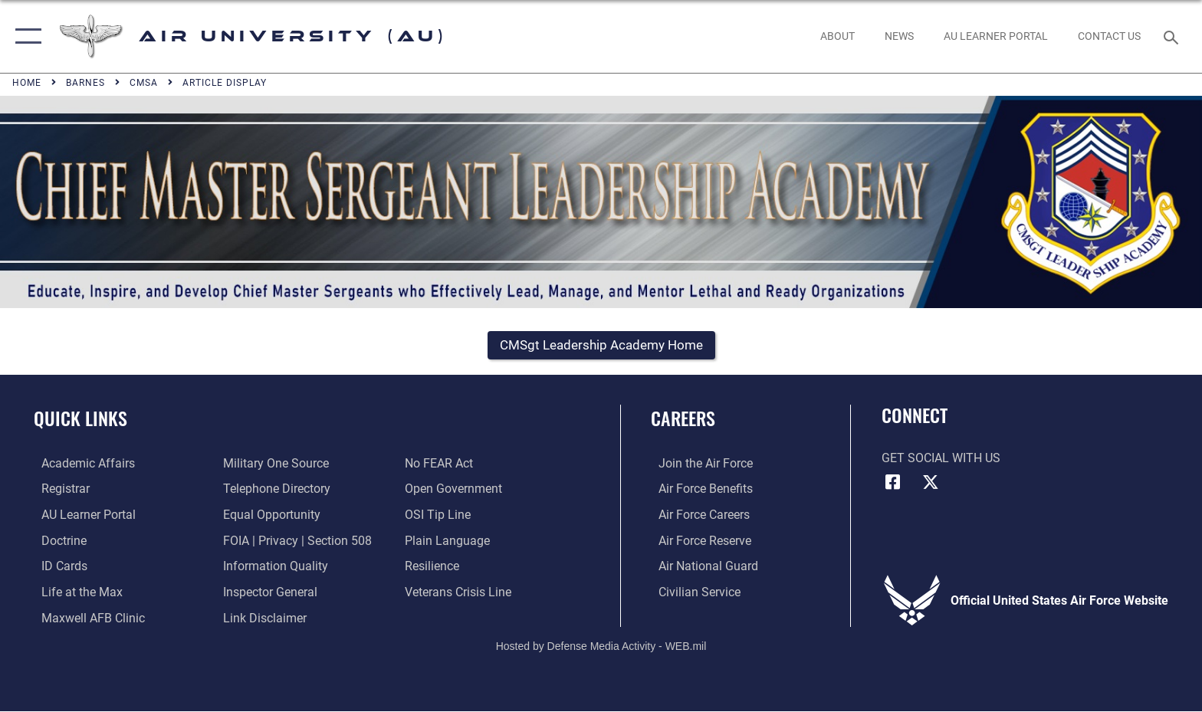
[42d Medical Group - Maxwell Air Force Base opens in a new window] (85, 618)
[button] (25, 36)
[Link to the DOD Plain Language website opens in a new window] (449, 541)
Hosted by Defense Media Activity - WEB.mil (601, 647)
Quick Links (80, 419)
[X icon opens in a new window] (930, 483)
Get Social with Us (941, 459)
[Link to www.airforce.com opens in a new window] (698, 465)
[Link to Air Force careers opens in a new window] (696, 516)
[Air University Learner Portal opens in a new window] (81, 516)
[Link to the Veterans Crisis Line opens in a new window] (460, 593)
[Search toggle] (1173, 36)
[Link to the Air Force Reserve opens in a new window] (697, 541)
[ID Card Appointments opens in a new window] (57, 567)
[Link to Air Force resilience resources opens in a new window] (434, 567)
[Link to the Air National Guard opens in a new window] (700, 567)
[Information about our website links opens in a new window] (262, 618)
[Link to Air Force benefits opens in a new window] (698, 490)
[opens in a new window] (995, 36)
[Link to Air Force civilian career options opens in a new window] (692, 593)
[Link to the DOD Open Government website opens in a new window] (455, 490)
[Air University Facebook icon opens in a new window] (893, 483)
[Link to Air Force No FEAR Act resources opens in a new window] (441, 465)
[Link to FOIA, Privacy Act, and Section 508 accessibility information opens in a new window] (295, 541)
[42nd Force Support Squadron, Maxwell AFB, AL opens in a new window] (74, 593)
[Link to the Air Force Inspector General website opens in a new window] (268, 593)
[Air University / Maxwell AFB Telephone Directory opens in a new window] (274, 490)
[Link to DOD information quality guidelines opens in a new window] (273, 567)
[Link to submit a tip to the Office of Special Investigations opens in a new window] (440, 516)
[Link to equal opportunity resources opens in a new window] (269, 516)
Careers (683, 419)
